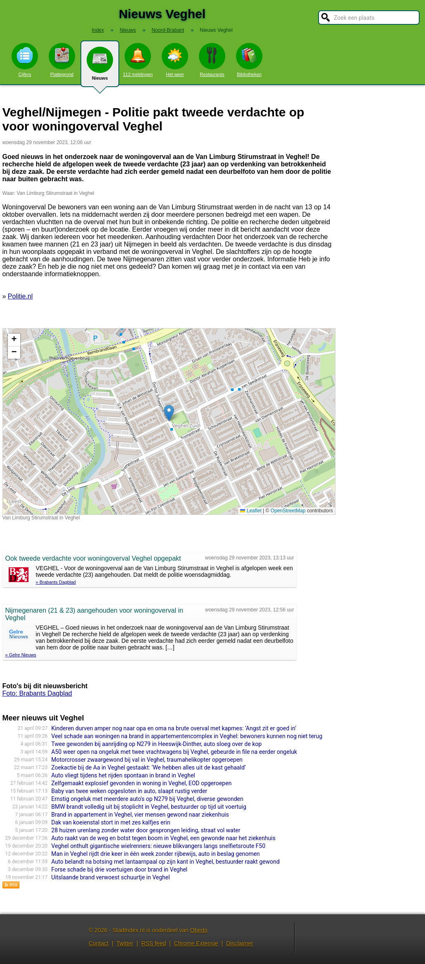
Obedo (199, 930)
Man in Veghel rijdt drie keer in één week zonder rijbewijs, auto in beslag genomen (155, 853)
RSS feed (153, 943)
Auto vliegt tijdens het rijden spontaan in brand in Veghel (123, 775)
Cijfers (25, 60)
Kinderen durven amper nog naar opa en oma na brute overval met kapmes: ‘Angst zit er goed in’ (173, 728)
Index (98, 30)
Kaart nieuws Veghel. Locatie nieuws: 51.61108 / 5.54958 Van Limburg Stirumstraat (168, 421)
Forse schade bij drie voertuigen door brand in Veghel (119, 869)
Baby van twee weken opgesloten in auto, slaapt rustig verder (129, 791)
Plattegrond (62, 60)
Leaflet (250, 511)
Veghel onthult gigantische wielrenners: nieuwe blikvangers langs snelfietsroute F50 (158, 846)
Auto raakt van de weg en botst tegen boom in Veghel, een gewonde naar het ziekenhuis (163, 838)
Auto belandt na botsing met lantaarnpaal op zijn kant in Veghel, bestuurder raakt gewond (165, 861)
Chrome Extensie (196, 943)
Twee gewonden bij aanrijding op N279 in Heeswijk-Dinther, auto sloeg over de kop (156, 744)
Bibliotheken (249, 60)
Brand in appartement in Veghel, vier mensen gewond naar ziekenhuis (140, 814)
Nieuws (100, 67)
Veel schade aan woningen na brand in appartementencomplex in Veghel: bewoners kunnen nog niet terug (186, 736)
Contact (99, 943)
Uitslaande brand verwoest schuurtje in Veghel (110, 877)
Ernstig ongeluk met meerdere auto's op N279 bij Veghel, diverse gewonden (147, 799)
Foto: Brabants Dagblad (37, 693)
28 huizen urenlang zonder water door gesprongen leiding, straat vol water (145, 830)
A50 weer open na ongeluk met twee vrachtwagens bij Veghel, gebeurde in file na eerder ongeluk (174, 751)
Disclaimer (239, 943)
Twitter (124, 943)
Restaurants (212, 60)
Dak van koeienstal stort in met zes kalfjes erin (110, 822)
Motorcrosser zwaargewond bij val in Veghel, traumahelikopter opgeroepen (147, 759)
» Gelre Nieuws (20, 654)
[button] (169, 413)
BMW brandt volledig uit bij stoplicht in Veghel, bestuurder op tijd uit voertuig (148, 806)
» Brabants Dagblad (56, 582)
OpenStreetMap (288, 511)
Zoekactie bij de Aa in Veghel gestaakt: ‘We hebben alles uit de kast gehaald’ (148, 767)
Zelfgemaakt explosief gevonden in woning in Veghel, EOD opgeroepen (141, 783)
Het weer (175, 60)
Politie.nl (20, 296)
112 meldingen (138, 60)
